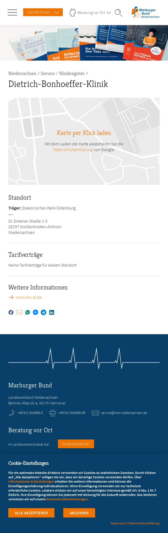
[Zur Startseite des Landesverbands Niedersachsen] (145, 16)
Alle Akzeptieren (31, 513)
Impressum (118, 523)
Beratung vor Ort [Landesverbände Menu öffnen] (91, 12)
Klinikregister (72, 73)
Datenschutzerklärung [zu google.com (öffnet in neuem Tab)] (73, 149)
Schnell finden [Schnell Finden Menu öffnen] (39, 12)
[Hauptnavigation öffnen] (13, 11)
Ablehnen (79, 513)
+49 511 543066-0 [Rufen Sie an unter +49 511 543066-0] (30, 412)
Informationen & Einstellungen (31, 481)
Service (48, 73)
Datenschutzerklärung (144, 523)
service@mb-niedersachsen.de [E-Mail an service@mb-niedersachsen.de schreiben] (124, 412)
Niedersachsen (22, 73)
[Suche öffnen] (120, 12)
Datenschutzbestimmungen (67, 499)
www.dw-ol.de (29, 297)
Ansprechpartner (76, 443)
